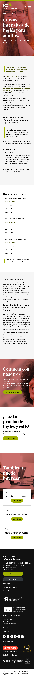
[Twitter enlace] (4, 636)
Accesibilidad (7, 591)
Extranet (6, 621)
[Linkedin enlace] (18, 636)
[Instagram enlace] (15, 636)
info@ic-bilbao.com (12, 559)
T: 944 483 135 (9, 556)
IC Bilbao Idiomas (11, 76)
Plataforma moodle (9, 624)
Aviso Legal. (6, 673)
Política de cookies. (15, 673)
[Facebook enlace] (8, 636)
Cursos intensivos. (11, 12)
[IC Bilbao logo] (10, 6)
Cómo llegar (13, 579)
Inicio (4, 12)
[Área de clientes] (25, 7)
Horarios (6, 626)
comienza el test (10, 438)
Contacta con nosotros (13, 574)
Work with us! (7, 619)
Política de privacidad (10, 587)
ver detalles (17, 501)
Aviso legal (6, 584)
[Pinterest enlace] (22, 636)
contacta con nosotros (12, 392)
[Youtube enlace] (11, 636)
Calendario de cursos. (10, 628)
